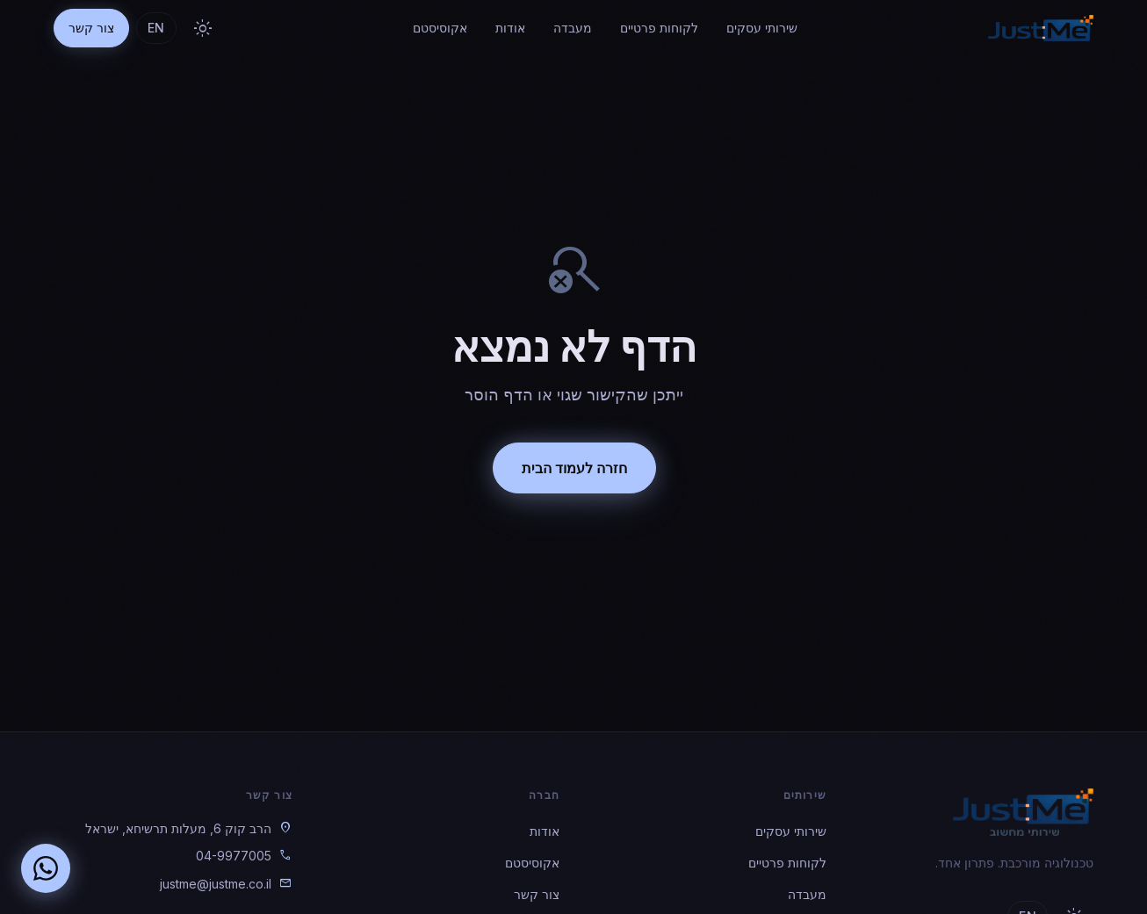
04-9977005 (233, 855)
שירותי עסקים (761, 27)
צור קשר (91, 27)
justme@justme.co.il (215, 883)
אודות (510, 27)
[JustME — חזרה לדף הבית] (1040, 28)
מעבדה (572, 27)
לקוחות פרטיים (659, 27)
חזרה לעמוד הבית (573, 468)
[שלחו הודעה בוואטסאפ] (45, 868)
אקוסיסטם (440, 27)
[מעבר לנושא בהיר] (203, 28)
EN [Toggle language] (156, 27)
